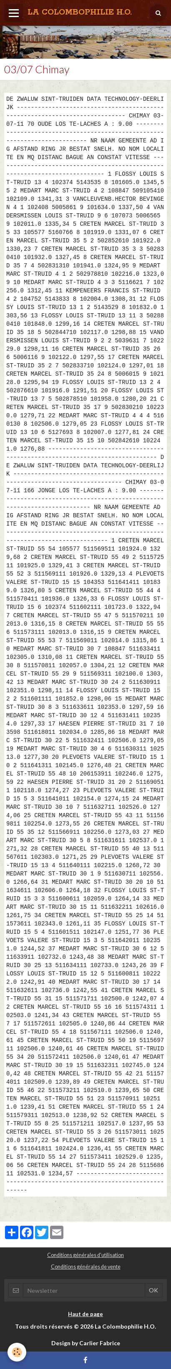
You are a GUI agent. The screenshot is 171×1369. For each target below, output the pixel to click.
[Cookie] (17, 1352)
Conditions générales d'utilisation (85, 1255)
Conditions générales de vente (86, 1267)
